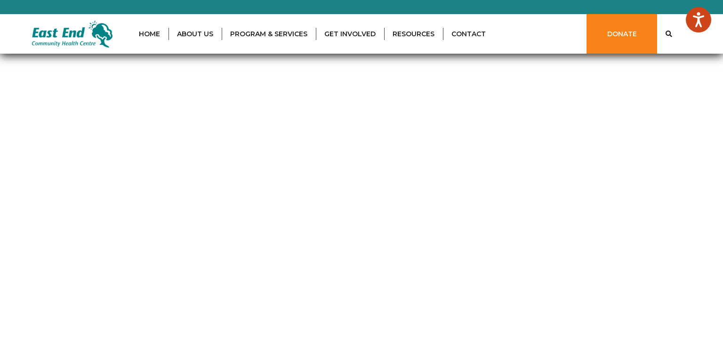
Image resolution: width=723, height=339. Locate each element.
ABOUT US (195, 34)
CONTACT (468, 34)
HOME (149, 34)
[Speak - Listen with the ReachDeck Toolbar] (698, 19)
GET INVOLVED (350, 34)
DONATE (622, 34)
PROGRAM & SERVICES (268, 34)
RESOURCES (413, 34)
